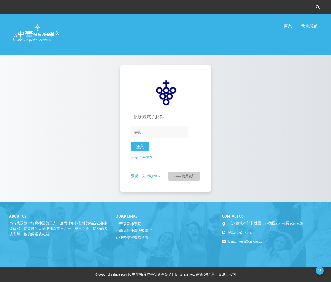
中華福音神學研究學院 (134, 230)
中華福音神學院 (128, 223)
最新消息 (309, 25)
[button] (318, 7)
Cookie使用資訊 (184, 176)
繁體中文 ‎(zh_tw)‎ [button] (144, 176)
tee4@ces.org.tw (250, 241)
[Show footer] (320, 271)
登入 (140, 146)
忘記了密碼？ (142, 157)
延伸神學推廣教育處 (132, 237)
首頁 (288, 25)
